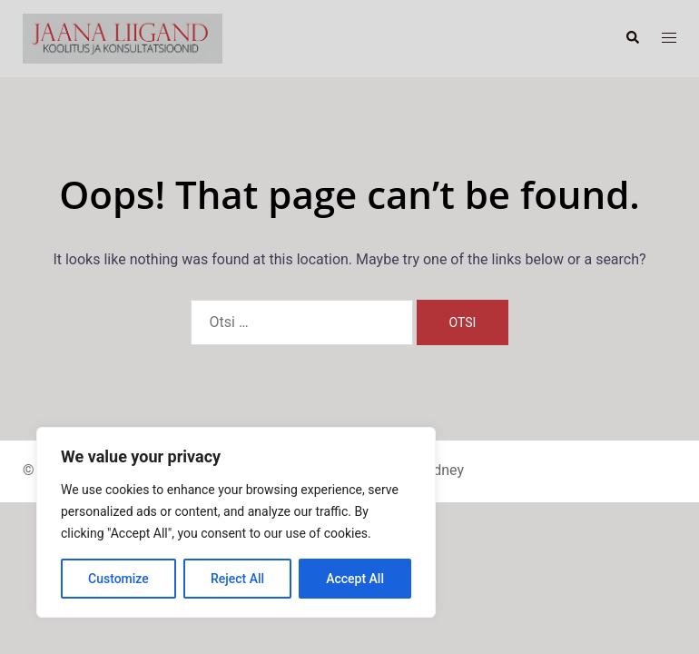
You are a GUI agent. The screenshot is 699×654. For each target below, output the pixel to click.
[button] (632, 38)
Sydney (441, 470)
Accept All (355, 578)
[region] (236, 522)
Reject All (237, 578)
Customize (118, 578)
